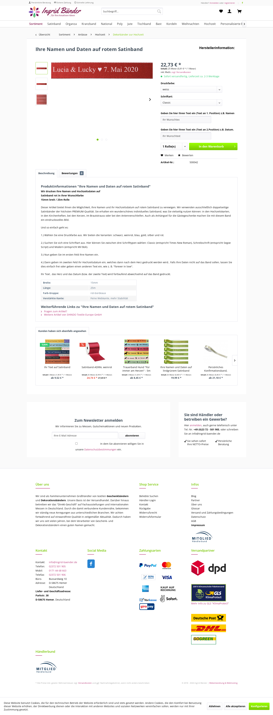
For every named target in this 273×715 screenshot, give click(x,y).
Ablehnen (214, 706)
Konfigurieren (259, 706)
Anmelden (214, 3)
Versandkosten (85, 683)
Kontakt (143, 504)
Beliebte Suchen (148, 496)
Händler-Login (147, 500)
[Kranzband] (89, 24)
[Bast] (158, 24)
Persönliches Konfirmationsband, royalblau (215, 369)
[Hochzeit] (210, 24)
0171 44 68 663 (57, 570)
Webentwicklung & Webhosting (223, 683)
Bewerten (185, 155)
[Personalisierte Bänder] (235, 24)
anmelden (196, 425)
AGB (193, 521)
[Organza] (71, 24)
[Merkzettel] (221, 11)
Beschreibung (46, 173)
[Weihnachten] (190, 24)
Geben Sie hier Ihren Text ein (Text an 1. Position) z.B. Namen (197, 113)
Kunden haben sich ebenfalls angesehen (62, 331)
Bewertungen (73, 173)
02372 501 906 (57, 574)
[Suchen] (159, 11)
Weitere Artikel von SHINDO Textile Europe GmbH (71, 314)
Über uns (196, 504)
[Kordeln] (171, 24)
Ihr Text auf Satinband (57, 367)
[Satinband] (54, 24)
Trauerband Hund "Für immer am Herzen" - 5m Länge (136, 369)
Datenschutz (198, 516)
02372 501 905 (57, 566)
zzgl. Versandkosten (181, 72)
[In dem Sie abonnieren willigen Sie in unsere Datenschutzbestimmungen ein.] (76, 443)
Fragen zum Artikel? (54, 311)
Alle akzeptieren (235, 706)
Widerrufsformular (150, 516)
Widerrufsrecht (148, 512)
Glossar (195, 508)
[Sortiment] (36, 24)
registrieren (229, 3)
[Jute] (130, 24)
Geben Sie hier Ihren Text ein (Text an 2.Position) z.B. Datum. (197, 129)
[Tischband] (144, 24)
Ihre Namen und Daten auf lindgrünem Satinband (176, 369)
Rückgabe (145, 508)
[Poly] (120, 24)
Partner (195, 500)
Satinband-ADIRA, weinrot (97, 367)
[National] (107, 24)
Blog (193, 496)
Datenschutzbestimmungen (100, 449)
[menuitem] (132, 13)
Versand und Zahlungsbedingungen (212, 512)
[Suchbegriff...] (132, 11)
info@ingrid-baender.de (63, 562)
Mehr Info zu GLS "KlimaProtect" (210, 603)
